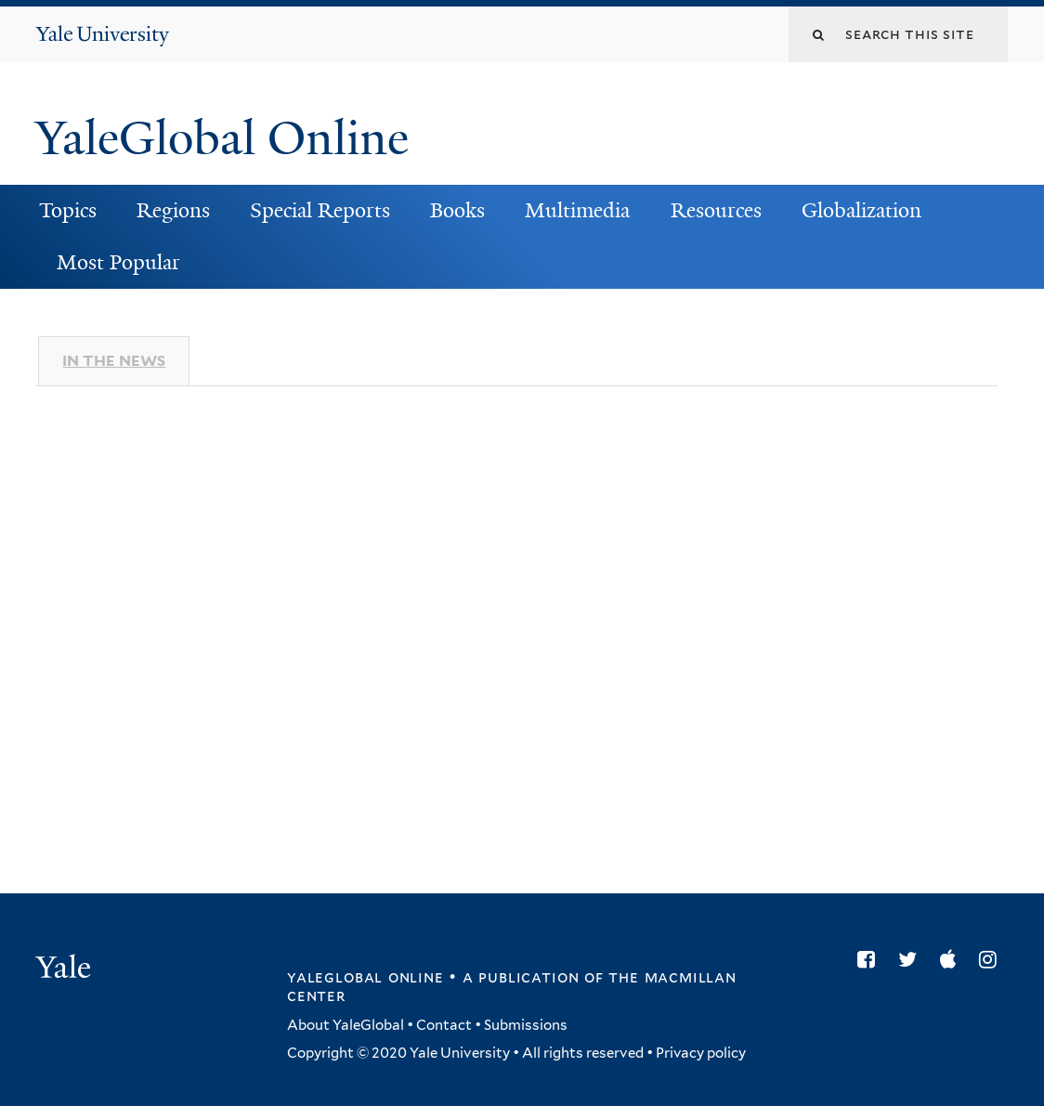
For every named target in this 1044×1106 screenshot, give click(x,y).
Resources (716, 210)
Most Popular (118, 262)
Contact (444, 1025)
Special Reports (320, 210)
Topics (68, 210)
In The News (113, 361)
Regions (173, 210)
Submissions (526, 1025)
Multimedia (577, 210)
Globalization (861, 210)
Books (457, 210)
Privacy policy (701, 1053)
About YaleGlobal (345, 1025)
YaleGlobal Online (222, 138)
